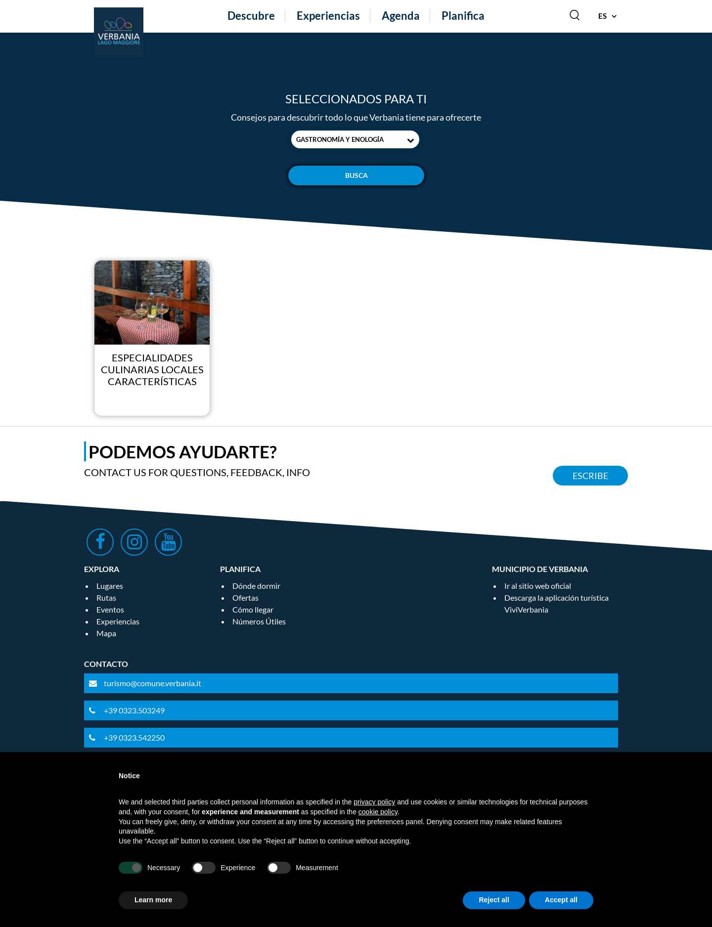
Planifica (463, 15)
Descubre (251, 15)
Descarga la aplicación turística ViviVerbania (556, 603)
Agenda (401, 15)
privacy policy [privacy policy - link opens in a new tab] (374, 802)
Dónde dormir (256, 585)
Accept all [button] (561, 900)
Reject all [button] (494, 900)
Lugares (109, 585)
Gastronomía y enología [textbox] (340, 139)
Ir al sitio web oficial (537, 585)
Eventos (110, 609)
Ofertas (245, 597)
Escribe (590, 475)
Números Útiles (259, 621)
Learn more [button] (153, 900)
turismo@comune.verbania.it (152, 683)
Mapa (106, 633)
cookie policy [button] (378, 812)
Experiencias (328, 15)
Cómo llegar (252, 609)
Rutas (106, 597)
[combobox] (355, 139)
